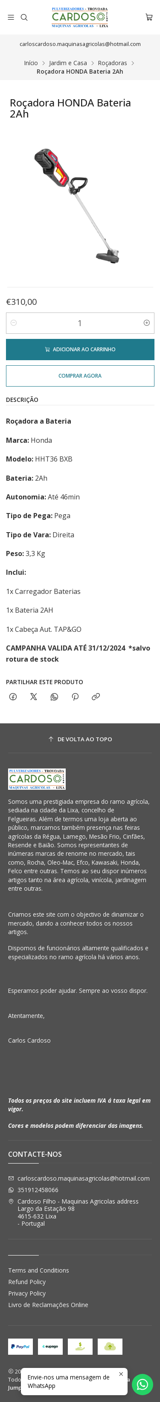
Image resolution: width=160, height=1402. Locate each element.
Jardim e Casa (68, 63)
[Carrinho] (149, 17)
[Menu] (11, 17)
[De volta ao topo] (80, 739)
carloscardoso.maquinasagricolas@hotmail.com (79, 1178)
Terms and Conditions (38, 1270)
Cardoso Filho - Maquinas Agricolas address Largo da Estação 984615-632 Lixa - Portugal (73, 1212)
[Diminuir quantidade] (13, 323)
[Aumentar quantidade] (147, 323)
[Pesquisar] (23, 17)
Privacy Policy (27, 1293)
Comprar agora (80, 375)
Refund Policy (27, 1282)
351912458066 (33, 1190)
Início (31, 63)
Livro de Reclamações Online (48, 1305)
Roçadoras (112, 63)
